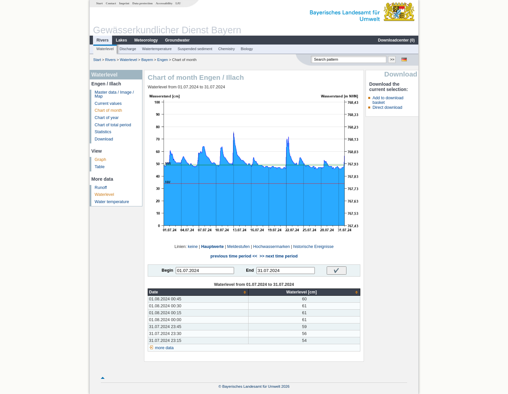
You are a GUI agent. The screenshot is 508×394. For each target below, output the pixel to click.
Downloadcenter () (396, 40)
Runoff (101, 187)
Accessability (164, 3)
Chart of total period (113, 125)
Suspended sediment (195, 49)
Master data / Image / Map (114, 94)
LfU (178, 3)
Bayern (147, 60)
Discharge (128, 49)
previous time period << (233, 256)
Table (100, 167)
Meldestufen (238, 246)
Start (99, 3)
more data (164, 348)
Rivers (103, 40)
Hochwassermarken (271, 246)
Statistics (103, 132)
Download (104, 139)
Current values (108, 103)
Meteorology (146, 40)
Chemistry (226, 49)
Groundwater (177, 40)
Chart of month (108, 110)
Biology (247, 49)
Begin (167, 270)
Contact (111, 3)
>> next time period (278, 256)
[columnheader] (198, 292)
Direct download (387, 107)
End (250, 270)
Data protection (143, 3)
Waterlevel (104, 49)
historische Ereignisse (313, 246)
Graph (100, 159)
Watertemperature (157, 49)
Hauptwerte (212, 246)
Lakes (121, 40)
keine (193, 246)
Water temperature (112, 201)
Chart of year (107, 117)
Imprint (124, 3)
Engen (162, 60)
